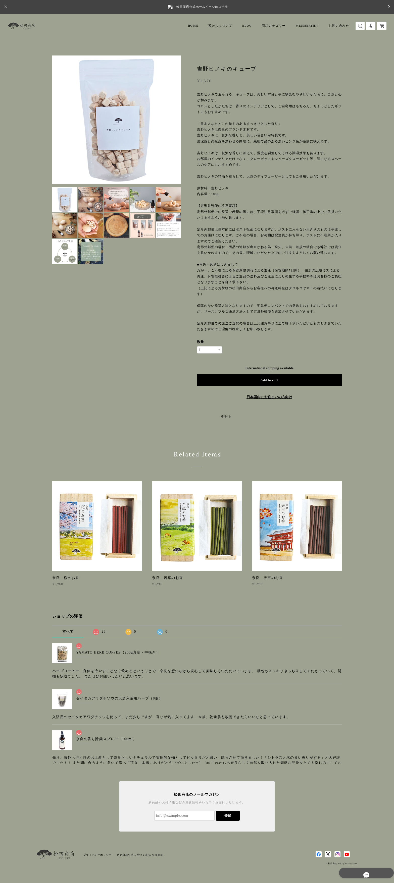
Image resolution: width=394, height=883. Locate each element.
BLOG (247, 26)
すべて (68, 631)
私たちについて (220, 26)
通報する (226, 416)
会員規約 (157, 854)
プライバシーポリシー (97, 854)
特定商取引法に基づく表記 (134, 854)
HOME (193, 26)
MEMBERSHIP (307, 26)
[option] (116, 119)
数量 (200, 342)
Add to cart (269, 380)
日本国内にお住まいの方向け (269, 397)
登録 (227, 815)
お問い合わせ (339, 26)
